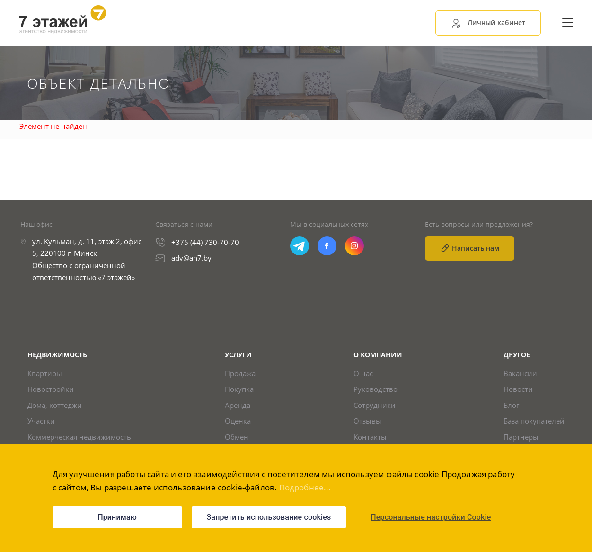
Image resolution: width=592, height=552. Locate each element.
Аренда (237, 405)
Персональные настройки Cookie (431, 517)
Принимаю (117, 517)
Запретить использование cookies (269, 517)
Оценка (238, 420)
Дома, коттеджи (54, 405)
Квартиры (44, 373)
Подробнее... (305, 487)
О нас (363, 373)
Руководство (375, 389)
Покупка (239, 389)
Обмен (236, 437)
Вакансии (520, 373)
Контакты (370, 437)
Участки (41, 420)
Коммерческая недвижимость (79, 437)
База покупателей (534, 420)
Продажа (240, 373)
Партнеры (521, 437)
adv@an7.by (191, 257)
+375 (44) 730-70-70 (205, 242)
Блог (511, 405)
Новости (518, 389)
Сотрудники (374, 405)
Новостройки (50, 389)
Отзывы (367, 420)
